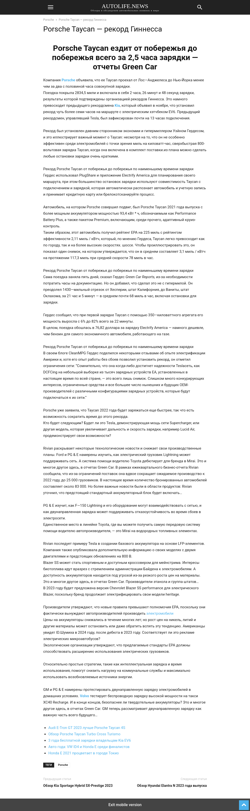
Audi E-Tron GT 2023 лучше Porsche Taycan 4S (86, 728)
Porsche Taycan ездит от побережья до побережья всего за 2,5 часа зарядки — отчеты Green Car (125, 57)
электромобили (160, 613)
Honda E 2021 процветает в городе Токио (83, 753)
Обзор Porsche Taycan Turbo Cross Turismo (84, 734)
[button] (50, 7)
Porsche (48, 19)
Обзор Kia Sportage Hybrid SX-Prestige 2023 (78, 786)
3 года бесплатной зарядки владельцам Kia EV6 (89, 740)
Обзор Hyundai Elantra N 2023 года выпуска (172, 786)
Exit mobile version (125, 804)
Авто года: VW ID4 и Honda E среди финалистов (89, 747)
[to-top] (244, 803)
